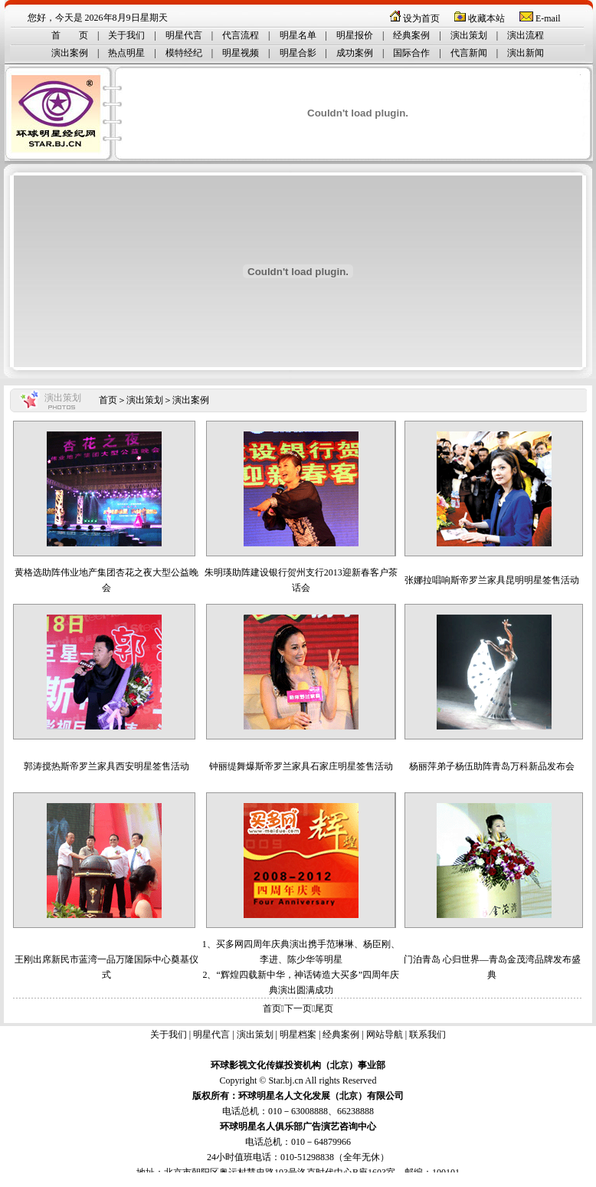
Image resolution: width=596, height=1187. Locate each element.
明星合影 (298, 53)
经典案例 (411, 35)
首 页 (69, 35)
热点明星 (126, 53)
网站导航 (384, 1034)
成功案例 (354, 53)
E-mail (548, 18)
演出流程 (525, 35)
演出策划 (468, 35)
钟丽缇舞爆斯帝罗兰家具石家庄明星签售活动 (301, 766)
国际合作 (411, 53)
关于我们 (126, 35)
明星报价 (354, 35)
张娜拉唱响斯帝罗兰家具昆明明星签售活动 (491, 580)
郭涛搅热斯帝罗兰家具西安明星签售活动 (106, 766)
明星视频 (240, 53)
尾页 (324, 1008)
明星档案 (298, 1034)
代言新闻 (468, 53)
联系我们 (427, 1034)
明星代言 (183, 35)
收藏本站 (486, 18)
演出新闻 (525, 53)
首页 (108, 400)
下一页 (298, 1008)
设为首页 (421, 18)
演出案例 (69, 53)
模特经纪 (183, 53)
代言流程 (240, 35)
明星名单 (298, 35)
